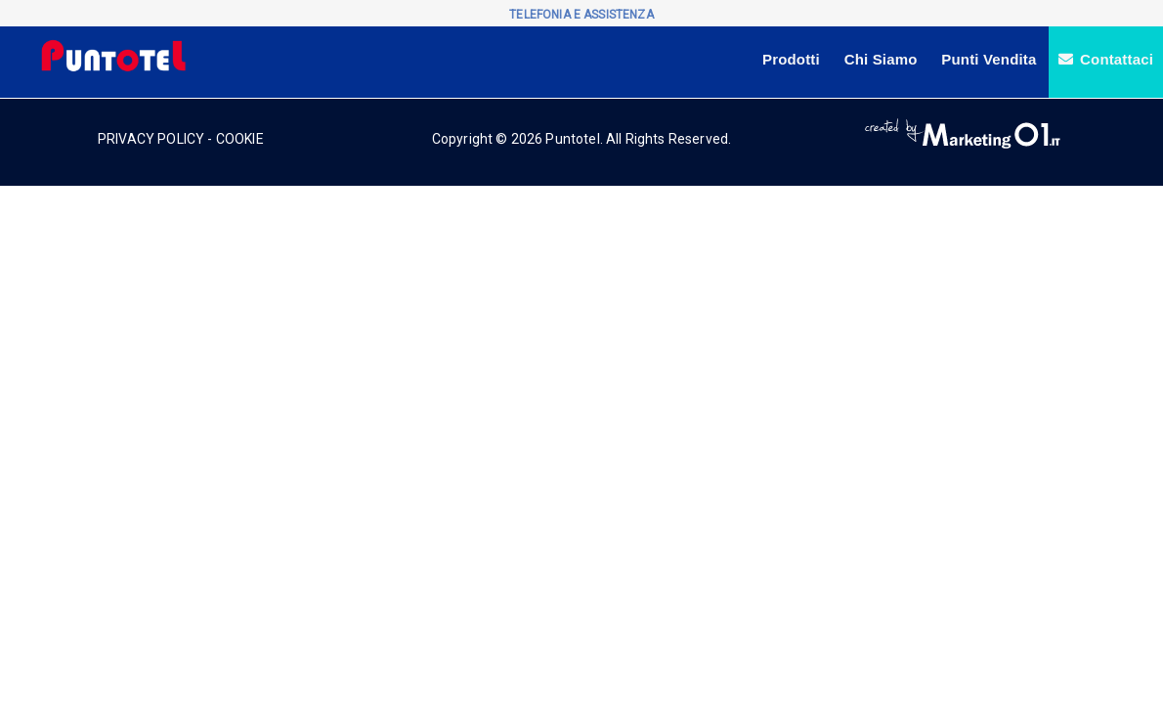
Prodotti (791, 59)
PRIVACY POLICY (151, 139)
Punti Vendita (988, 59)
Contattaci (1105, 59)
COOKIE (240, 139)
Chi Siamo (881, 59)
